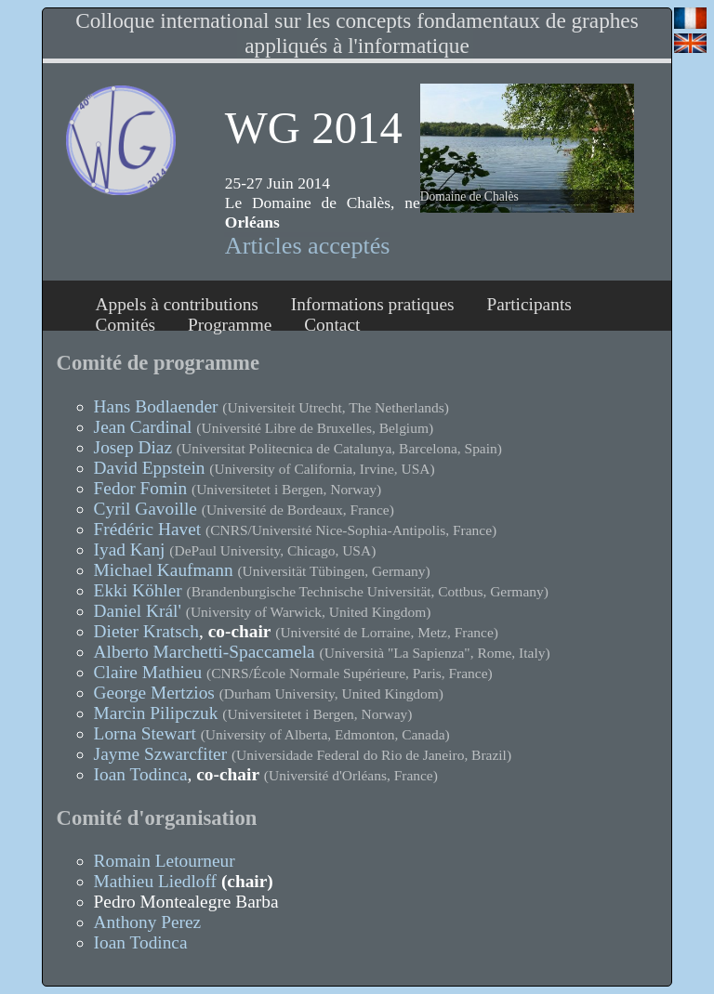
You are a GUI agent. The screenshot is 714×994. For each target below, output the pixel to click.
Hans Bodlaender (156, 406)
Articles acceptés (307, 245)
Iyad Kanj (129, 549)
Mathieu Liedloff (155, 881)
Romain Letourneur (164, 860)
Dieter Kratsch (146, 631)
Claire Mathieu (148, 672)
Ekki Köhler (138, 590)
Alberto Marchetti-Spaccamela (204, 651)
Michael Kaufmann (163, 570)
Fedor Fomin (141, 488)
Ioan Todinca (141, 774)
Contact (332, 324)
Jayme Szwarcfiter (161, 754)
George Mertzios (154, 692)
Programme (229, 324)
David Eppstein (149, 467)
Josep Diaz (133, 447)
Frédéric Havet (148, 529)
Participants (528, 304)
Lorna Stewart (145, 733)
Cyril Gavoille (145, 508)
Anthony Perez (148, 922)
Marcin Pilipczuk (156, 713)
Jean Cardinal (143, 427)
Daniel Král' (137, 611)
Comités (126, 324)
